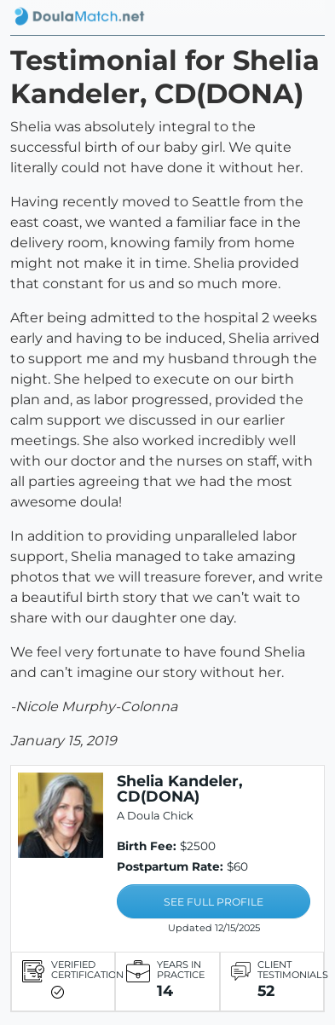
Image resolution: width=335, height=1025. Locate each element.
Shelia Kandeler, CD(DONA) (180, 788)
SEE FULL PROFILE (213, 901)
